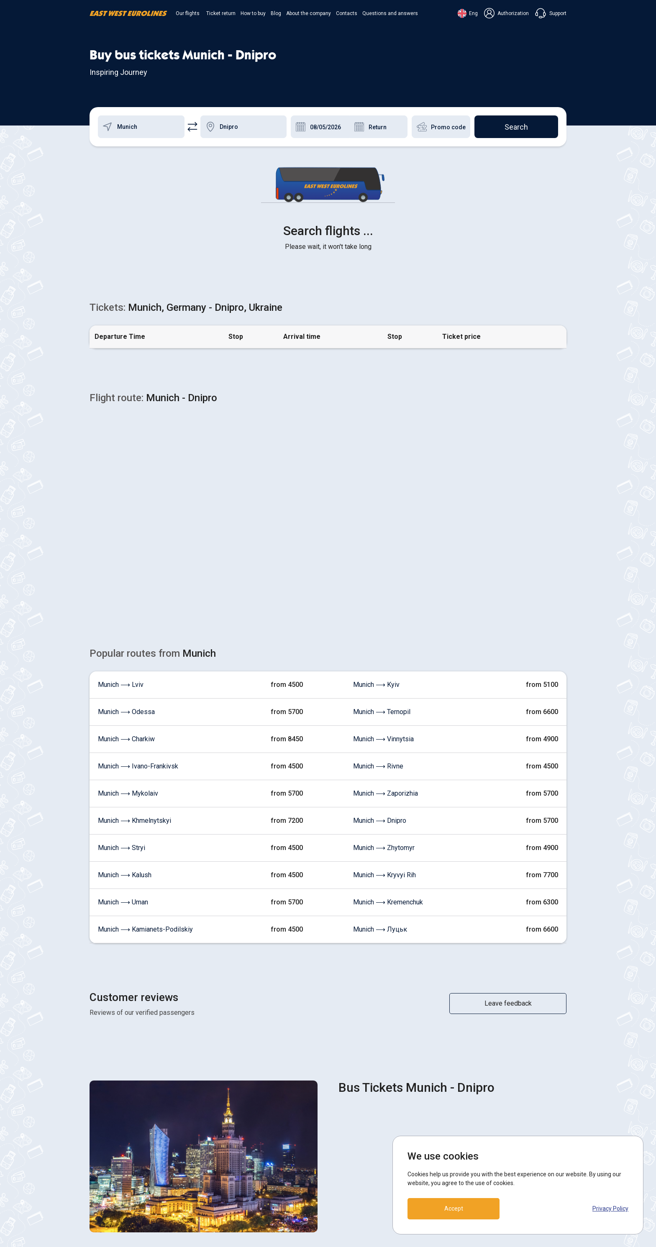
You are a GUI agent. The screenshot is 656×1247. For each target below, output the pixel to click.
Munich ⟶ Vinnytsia (383, 606)
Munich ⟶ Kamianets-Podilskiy (145, 797)
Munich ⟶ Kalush (124, 742)
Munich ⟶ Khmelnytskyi (134, 688)
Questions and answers (390, 13)
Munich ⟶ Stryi (121, 715)
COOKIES (348, 1148)
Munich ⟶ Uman (123, 769)
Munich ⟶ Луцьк (380, 797)
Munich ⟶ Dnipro (379, 688)
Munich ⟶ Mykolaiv (128, 661)
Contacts (346, 13)
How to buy (253, 13)
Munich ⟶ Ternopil (381, 579)
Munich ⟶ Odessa (126, 579)
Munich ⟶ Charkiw (126, 606)
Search (516, 127)
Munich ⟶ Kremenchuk (388, 769)
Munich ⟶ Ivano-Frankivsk (138, 634)
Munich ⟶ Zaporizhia (385, 661)
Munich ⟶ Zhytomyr (384, 715)
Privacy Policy (610, 1208)
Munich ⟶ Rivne (378, 634)
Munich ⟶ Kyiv (376, 552)
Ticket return (221, 13)
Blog (276, 13)
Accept (453, 1208)
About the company (308, 13)
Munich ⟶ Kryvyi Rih (384, 742)
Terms (343, 1164)
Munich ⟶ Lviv (121, 552)
